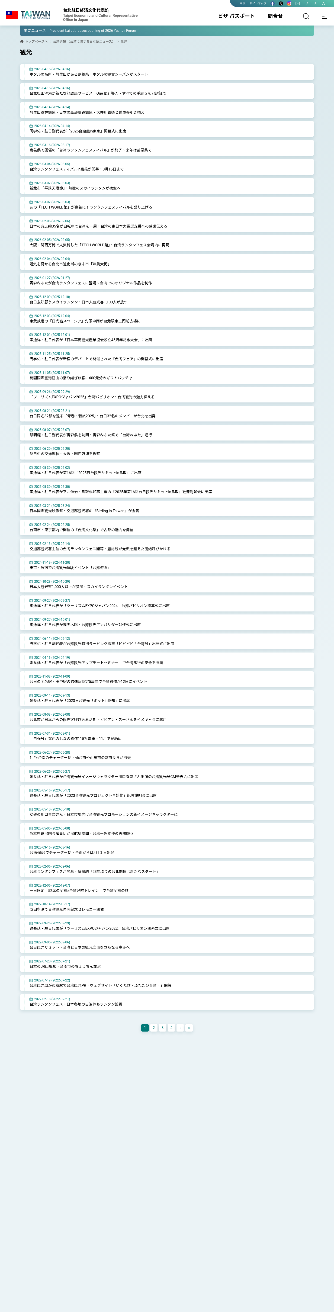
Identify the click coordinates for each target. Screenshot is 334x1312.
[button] (27, 30)
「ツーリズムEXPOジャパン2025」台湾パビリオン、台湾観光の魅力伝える (92, 397)
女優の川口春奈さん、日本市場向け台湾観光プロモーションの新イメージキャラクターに (103, 814)
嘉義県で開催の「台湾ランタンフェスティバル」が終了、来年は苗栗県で (90, 150)
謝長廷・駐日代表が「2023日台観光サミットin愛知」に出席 (79, 700)
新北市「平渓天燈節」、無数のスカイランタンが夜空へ (74, 188)
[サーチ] (306, 16)
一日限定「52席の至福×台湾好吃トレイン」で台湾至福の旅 (78, 890)
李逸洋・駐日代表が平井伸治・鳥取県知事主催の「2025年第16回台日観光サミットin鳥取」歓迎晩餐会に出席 (120, 492)
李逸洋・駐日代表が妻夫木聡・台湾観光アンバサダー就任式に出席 (85, 625)
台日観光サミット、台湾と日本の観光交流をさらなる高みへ (79, 947)
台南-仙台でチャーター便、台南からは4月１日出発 (71, 852)
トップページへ (36, 41)
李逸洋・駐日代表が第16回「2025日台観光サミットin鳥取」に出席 (85, 473)
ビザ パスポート (236, 16)
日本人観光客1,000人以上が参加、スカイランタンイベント (78, 587)
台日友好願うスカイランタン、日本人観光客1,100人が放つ (78, 302)
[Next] (180, 1028)
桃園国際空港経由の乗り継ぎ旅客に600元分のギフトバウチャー (82, 378)
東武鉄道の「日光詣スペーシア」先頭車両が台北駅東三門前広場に (85, 321)
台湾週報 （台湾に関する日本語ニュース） (84, 41)
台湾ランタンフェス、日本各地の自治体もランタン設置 (75, 1004)
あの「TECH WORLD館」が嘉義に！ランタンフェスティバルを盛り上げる (90, 207)
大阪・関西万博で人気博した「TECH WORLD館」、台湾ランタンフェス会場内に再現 (99, 245)
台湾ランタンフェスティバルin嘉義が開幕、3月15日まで (76, 169)
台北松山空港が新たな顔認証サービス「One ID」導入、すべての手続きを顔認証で (97, 93)
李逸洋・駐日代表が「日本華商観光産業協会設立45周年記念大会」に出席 (90, 340)
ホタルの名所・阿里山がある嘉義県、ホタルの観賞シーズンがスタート (88, 74)
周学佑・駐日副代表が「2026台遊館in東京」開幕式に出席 (77, 131)
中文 (242, 3)
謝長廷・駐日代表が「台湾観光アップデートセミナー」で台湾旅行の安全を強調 (96, 663)
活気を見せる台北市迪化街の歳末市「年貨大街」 (70, 264)
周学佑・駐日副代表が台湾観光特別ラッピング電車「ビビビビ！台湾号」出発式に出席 (101, 644)
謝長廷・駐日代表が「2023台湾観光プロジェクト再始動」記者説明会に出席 (93, 795)
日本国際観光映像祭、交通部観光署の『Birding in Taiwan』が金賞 (84, 511)
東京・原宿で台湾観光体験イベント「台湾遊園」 (70, 568)
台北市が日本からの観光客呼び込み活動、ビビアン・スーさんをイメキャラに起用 (98, 719)
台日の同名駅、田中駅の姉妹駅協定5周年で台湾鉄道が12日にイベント (88, 681)
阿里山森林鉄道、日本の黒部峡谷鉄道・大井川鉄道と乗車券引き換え (87, 112)
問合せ (275, 16)
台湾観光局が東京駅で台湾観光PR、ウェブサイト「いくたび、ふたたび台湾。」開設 (100, 985)
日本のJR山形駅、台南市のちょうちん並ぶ (65, 966)
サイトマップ (258, 3)
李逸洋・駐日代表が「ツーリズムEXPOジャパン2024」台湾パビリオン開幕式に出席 (99, 606)
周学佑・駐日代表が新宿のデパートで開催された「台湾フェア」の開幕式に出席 (96, 359)
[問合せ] (297, 3)
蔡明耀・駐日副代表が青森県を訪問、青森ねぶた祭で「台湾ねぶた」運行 (90, 435)
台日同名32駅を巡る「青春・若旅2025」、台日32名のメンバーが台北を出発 (92, 416)
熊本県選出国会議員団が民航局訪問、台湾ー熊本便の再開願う (81, 833)
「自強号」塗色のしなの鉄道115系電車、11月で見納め (75, 738)
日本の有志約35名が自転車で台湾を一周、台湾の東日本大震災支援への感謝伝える (98, 226)
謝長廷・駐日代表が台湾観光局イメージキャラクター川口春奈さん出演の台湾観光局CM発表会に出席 (113, 777)
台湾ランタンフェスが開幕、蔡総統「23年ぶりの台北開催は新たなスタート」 (94, 871)
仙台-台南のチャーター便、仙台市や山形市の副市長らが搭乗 (80, 758)
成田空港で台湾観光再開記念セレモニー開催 (66, 909)
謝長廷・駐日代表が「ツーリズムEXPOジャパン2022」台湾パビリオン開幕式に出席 (99, 928)
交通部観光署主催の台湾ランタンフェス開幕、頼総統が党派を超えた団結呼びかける (99, 549)
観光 (124, 41)
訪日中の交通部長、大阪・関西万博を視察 (64, 454)
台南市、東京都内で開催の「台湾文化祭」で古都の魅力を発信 (81, 530)
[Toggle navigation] (324, 16)
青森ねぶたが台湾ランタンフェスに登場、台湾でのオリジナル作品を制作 (90, 283)
